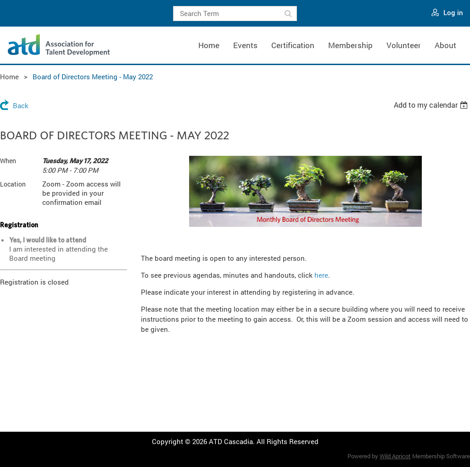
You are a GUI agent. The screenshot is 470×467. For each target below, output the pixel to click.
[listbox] (432, 104)
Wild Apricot (395, 456)
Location (13, 184)
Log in (453, 12)
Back (20, 105)
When (8, 160)
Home (9, 76)
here (321, 275)
